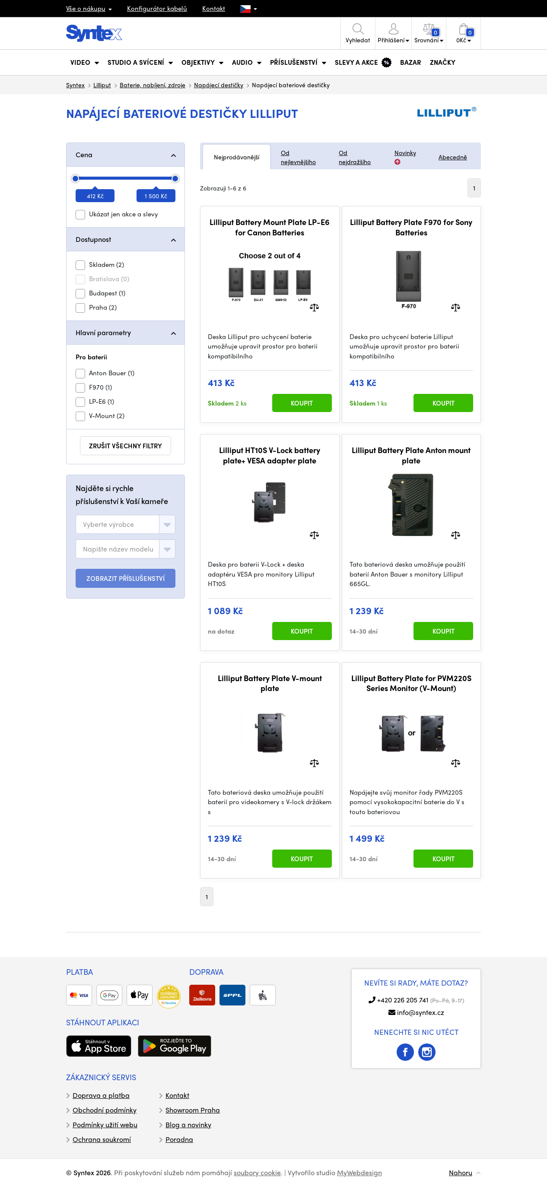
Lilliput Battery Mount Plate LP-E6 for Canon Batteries (270, 227)
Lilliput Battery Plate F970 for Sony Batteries (411, 227)
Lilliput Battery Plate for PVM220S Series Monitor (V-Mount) (411, 683)
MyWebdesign (359, 1172)
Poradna (179, 1139)
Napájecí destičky (218, 84)
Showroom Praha (192, 1110)
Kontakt (213, 8)
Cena (84, 154)
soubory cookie (257, 1172)
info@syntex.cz (420, 1012)
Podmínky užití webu (105, 1124)
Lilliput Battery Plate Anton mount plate (411, 455)
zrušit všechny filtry (125, 445)
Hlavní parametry (103, 332)
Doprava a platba (101, 1095)
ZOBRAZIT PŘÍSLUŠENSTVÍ (125, 578)
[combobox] (125, 524)
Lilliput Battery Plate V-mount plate (270, 683)
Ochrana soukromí (102, 1139)
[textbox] (108, 524)
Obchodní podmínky (105, 1110)
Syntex (75, 84)
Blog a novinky (188, 1124)
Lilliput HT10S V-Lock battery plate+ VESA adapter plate (269, 455)
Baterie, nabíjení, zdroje (152, 84)
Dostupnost (93, 239)
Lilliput (102, 84)
